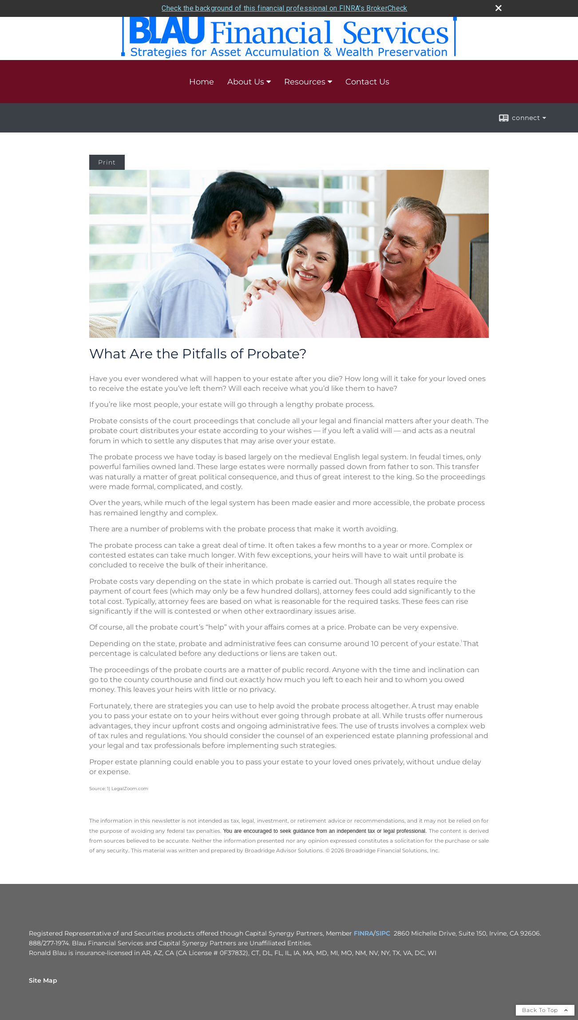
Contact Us (367, 82)
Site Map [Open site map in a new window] (43, 980)
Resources (304, 82)
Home (201, 82)
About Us (245, 82)
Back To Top (545, 1010)
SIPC (383, 933)
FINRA (363, 933)
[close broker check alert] (498, 8)
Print (107, 162)
